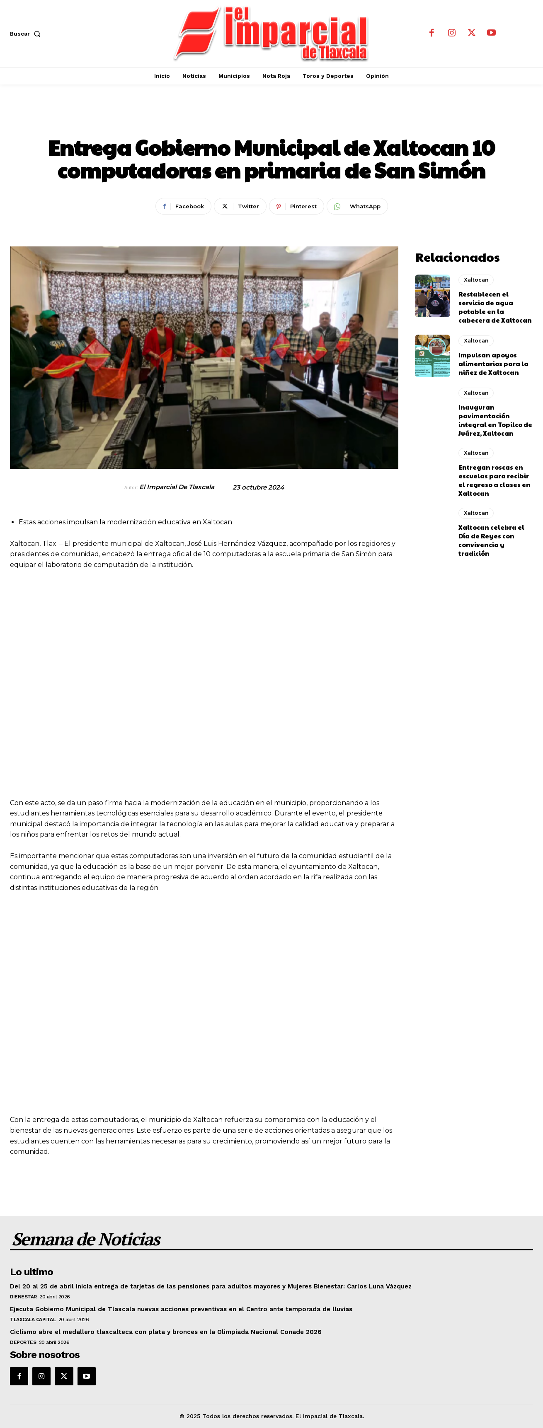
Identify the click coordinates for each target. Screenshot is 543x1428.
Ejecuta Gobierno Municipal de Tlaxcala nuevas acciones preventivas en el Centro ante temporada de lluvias (181, 1309)
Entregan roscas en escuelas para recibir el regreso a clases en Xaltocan (494, 480)
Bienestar (23, 1297)
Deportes (23, 1342)
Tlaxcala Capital (33, 1319)
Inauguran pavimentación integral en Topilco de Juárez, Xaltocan (495, 420)
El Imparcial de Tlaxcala (176, 487)
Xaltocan (271, 119)
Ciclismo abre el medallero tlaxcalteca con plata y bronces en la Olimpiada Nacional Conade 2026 (166, 1332)
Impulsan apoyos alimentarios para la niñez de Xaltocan (493, 363)
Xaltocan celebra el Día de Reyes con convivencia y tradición (491, 540)
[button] (27, 33)
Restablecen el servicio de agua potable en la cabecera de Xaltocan (495, 306)
